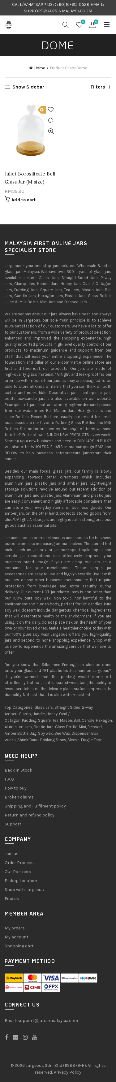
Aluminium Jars (18, 727)
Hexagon (104, 720)
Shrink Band (28, 740)
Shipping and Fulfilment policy (35, 806)
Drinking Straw (53, 740)
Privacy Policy (67, 1072)
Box (94, 733)
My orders (15, 928)
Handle (38, 714)
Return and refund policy (29, 815)
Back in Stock (18, 770)
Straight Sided (67, 707)
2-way (87, 707)
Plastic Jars (43, 727)
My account (16, 937)
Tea (55, 720)
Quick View (51, 131)
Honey (52, 714)
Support (13, 824)
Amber (10, 714)
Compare (51, 120)
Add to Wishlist (51, 109)
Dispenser (81, 733)
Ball (77, 720)
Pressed (95, 727)
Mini (82, 727)
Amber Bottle (16, 733)
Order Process (19, 862)
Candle (88, 720)
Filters (98, 87)
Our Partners (18, 871)
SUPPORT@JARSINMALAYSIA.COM (58, 11)
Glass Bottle (66, 727)
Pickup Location (21, 880)
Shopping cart (19, 946)
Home (39, 68)
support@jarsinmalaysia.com (48, 1020)
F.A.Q (9, 779)
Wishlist (82, 22)
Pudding (29, 720)
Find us (12, 898)
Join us (12, 853)
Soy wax (45, 733)
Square (44, 720)
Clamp (25, 714)
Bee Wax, (62, 733)
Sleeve (73, 740)
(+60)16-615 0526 (72, 4)
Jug (33, 733)
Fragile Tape (91, 740)
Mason (66, 720)
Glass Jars (43, 707)
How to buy (16, 788)
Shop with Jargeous (24, 889)
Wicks (10, 740)
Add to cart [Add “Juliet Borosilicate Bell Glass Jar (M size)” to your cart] (23, 199)
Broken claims (19, 797)
